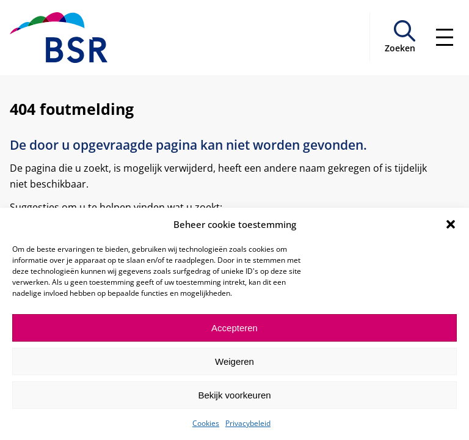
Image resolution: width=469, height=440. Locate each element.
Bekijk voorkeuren (234, 395)
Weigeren (234, 361)
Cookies (205, 423)
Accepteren (234, 328)
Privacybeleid (248, 423)
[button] (451, 224)
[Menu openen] (444, 37)
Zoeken (400, 48)
